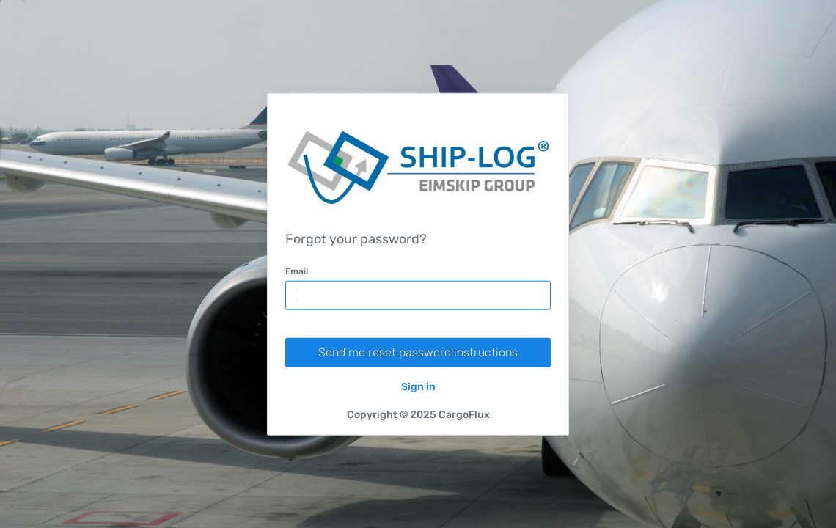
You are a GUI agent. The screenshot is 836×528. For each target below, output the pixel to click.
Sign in (418, 386)
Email (296, 270)
